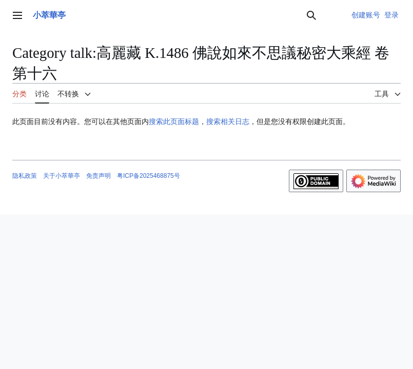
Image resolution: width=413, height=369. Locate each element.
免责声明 (98, 175)
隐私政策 (24, 175)
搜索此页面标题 (174, 121)
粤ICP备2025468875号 (148, 175)
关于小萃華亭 (61, 175)
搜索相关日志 (227, 121)
